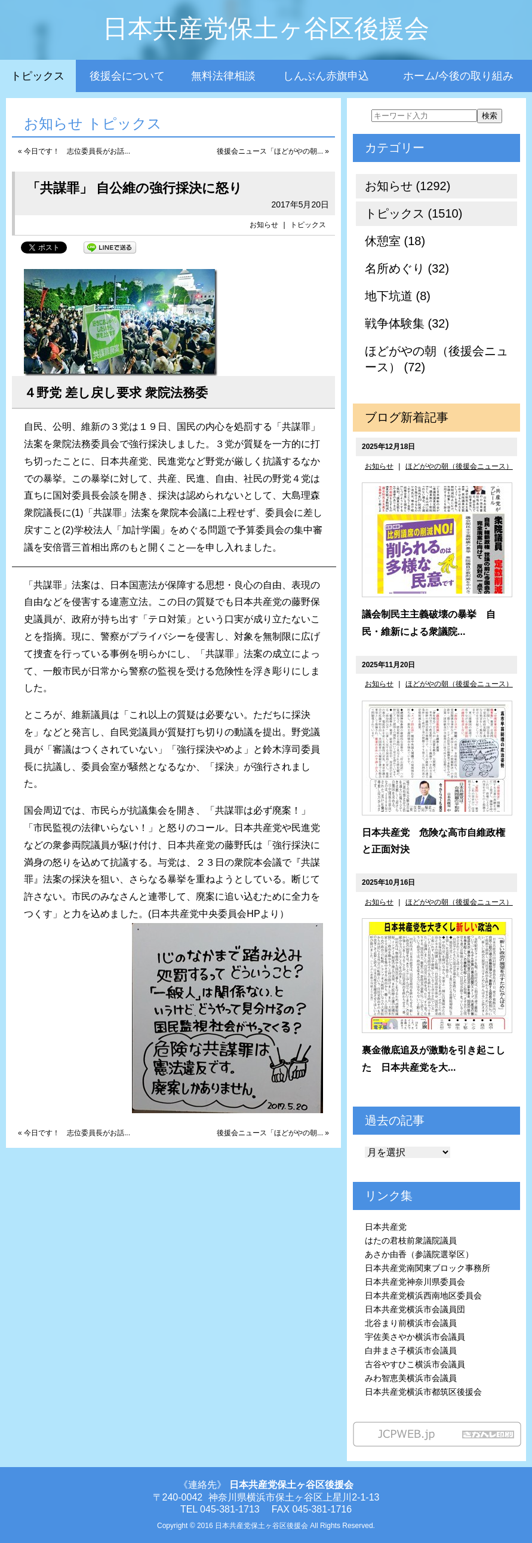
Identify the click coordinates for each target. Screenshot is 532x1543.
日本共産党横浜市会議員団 (415, 1309)
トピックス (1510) (413, 213)
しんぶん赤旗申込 (326, 76)
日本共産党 (386, 1227)
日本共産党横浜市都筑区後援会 (423, 1392)
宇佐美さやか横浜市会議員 (415, 1337)
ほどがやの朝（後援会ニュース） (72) (436, 359)
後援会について (127, 76)
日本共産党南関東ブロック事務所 (427, 1268)
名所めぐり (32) (407, 268)
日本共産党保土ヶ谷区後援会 (266, 28)
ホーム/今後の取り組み (458, 76)
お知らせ (264, 225)
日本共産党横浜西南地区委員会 (423, 1295)
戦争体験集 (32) (407, 323)
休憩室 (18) (395, 241)
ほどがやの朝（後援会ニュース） (459, 466)
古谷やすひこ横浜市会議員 (415, 1364)
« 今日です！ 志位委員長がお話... (74, 151)
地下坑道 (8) (397, 296)
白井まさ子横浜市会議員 (411, 1350)
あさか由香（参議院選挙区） (419, 1254)
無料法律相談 (223, 76)
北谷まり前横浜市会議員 (411, 1323)
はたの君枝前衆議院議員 (411, 1240)
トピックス (37, 76)
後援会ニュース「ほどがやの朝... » (273, 151)
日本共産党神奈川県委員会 (415, 1282)
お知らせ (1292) (407, 186)
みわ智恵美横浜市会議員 (411, 1378)
